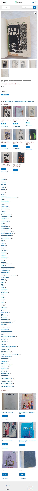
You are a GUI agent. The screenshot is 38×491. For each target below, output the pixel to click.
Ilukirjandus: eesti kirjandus (21, 99)
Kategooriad (11, 78)
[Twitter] (9, 487)
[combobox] (6, 6)
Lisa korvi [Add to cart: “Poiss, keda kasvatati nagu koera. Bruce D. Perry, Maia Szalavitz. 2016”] (22, 446)
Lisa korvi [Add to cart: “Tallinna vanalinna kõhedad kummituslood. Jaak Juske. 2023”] (4, 475)
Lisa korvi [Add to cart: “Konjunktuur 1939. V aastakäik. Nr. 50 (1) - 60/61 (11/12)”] (22, 475)
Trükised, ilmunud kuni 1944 (17, 78)
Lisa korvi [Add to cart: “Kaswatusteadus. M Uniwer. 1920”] (4, 416)
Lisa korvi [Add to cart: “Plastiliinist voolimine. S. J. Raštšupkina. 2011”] (22, 416)
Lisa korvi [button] (4, 122)
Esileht (2, 78)
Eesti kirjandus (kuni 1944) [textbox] (6, 5)
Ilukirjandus (15, 99)
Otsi (34, 5)
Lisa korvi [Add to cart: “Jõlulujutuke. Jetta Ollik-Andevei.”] (4, 445)
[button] (35, 11)
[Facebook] (6, 487)
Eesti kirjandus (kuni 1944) (27, 78)
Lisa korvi (5, 92)
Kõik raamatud (6, 78)
